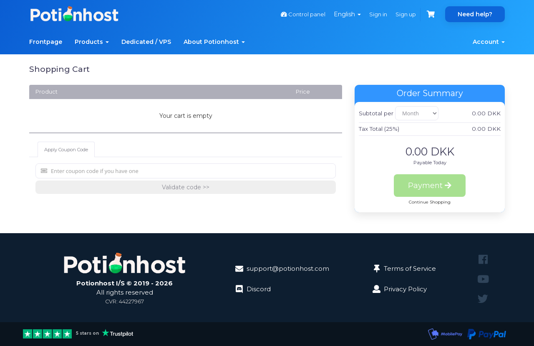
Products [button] (92, 42)
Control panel (303, 14)
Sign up (405, 14)
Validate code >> (185, 187)
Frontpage (45, 42)
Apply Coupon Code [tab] (66, 150)
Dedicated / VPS (146, 42)
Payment (429, 185)
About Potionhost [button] (214, 42)
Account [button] (489, 42)
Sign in (378, 14)
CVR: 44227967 (124, 301)
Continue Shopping (430, 202)
